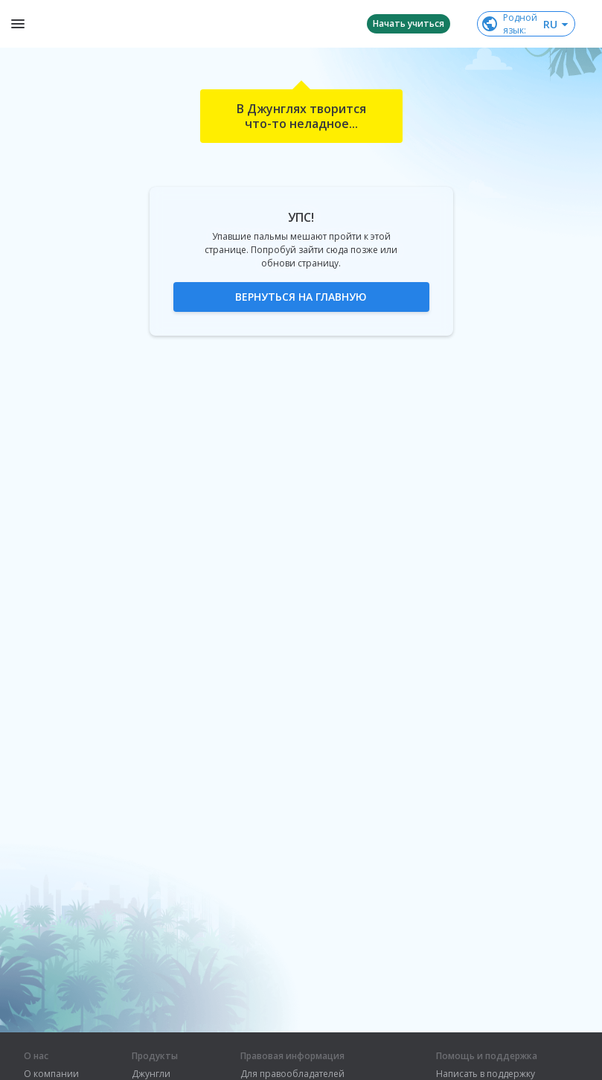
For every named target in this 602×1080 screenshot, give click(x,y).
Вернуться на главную (301, 297)
